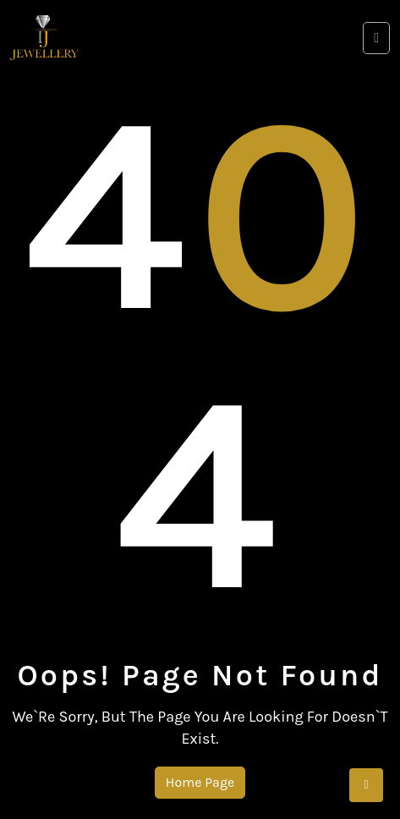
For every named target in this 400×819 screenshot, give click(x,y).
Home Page (200, 782)
